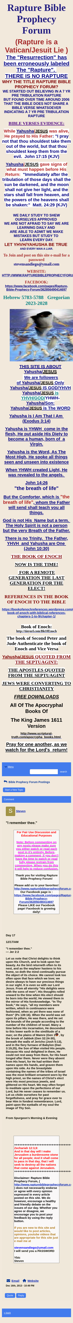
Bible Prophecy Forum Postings (26, 782)
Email (15, 1280)
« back (7, 1312)
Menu (9, 766)
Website (33, 1280)
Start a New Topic (14, 789)
